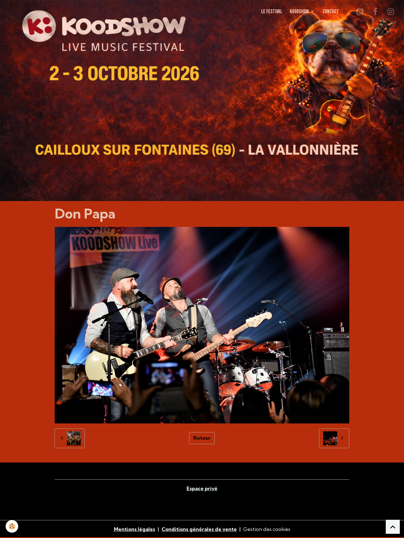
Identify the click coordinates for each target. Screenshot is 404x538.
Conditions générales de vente (199, 529)
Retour (202, 438)
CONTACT (331, 11)
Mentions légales (134, 529)
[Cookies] (12, 526)
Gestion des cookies (266, 529)
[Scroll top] (393, 527)
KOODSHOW (300, 11)
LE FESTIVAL (271, 11)
